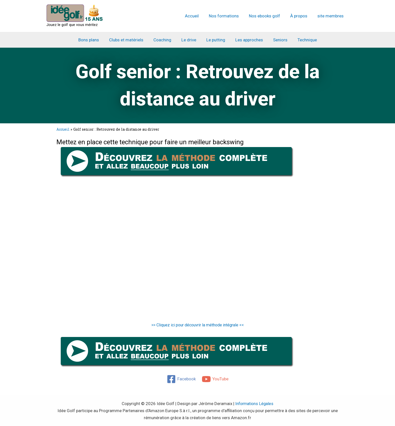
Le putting (215, 39)
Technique (302, 39)
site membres (331, 15)
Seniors (276, 39)
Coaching (165, 39)
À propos (301, 15)
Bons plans (94, 39)
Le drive (189, 39)
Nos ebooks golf (268, 15)
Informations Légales (254, 403)
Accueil (199, 15)
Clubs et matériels (130, 39)
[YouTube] (215, 378)
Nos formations (229, 15)
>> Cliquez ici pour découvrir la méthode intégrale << (197, 324)
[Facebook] (181, 378)
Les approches (247, 39)
